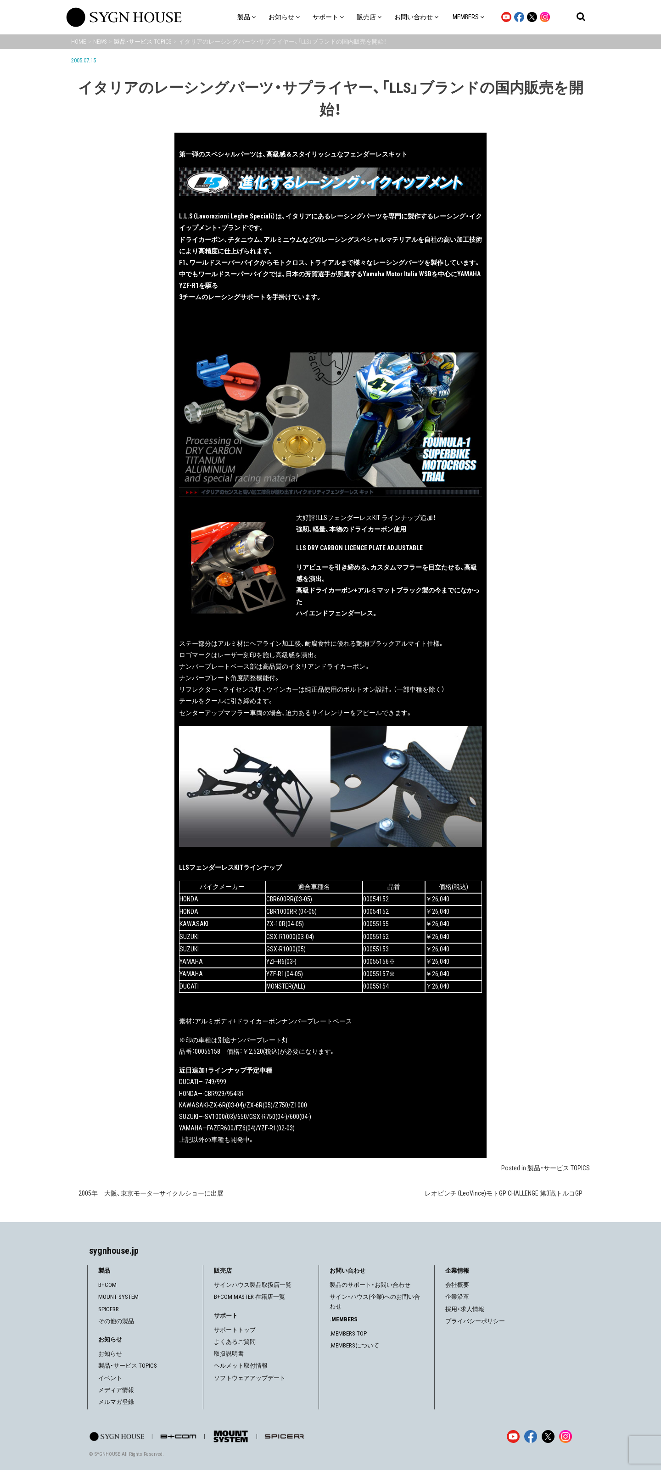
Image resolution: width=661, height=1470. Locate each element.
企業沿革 (457, 1296)
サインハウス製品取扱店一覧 (252, 1284)
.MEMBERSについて (354, 1345)
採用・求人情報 (464, 1309)
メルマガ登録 (116, 1401)
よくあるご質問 (235, 1341)
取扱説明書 (229, 1353)
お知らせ (110, 1353)
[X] (548, 1436)
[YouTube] (513, 1436)
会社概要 (457, 1284)
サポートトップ (235, 1329)
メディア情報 (116, 1389)
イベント (110, 1378)
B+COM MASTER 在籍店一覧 (249, 1296)
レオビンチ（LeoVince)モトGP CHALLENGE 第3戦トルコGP (504, 1193)
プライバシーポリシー (475, 1321)
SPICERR (108, 1309)
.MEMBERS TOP (348, 1333)
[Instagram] (565, 1436)
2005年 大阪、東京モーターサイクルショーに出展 (151, 1193)
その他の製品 (116, 1321)
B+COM (107, 1284)
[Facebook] (530, 1436)
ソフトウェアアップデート (250, 1378)
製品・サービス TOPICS (558, 1168)
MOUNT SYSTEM (118, 1296)
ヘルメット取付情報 (241, 1365)
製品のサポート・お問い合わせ (370, 1284)
